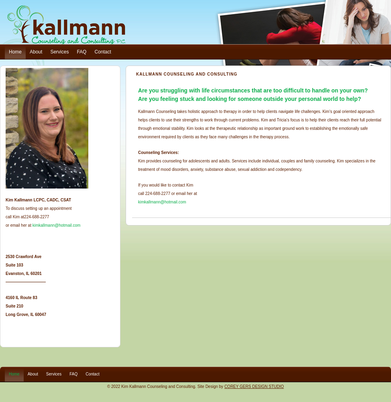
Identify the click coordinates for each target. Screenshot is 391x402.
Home (15, 52)
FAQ (81, 52)
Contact (102, 52)
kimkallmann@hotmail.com (162, 202)
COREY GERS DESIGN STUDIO (254, 386)
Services (59, 52)
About (36, 52)
